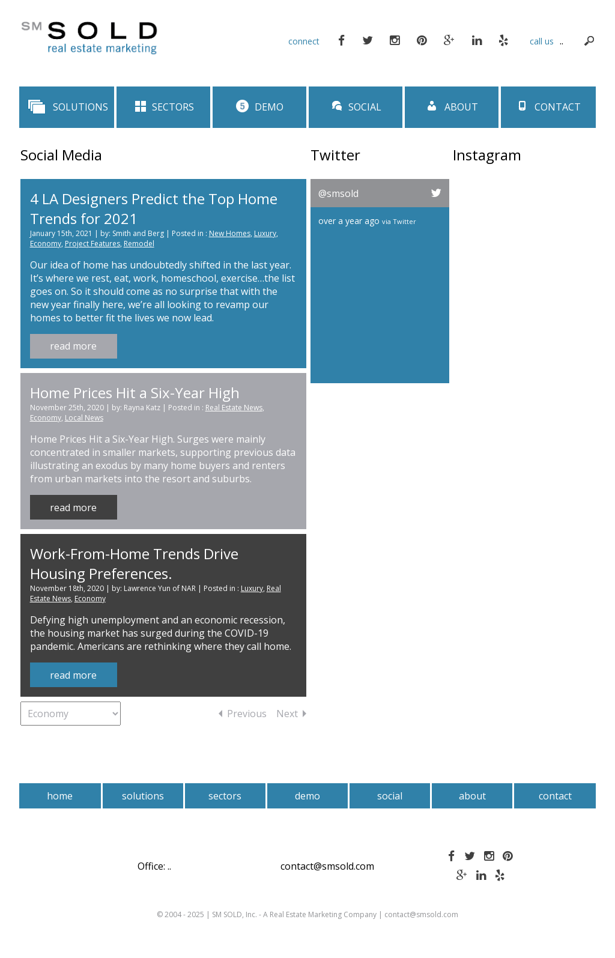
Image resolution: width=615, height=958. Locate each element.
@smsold (338, 193)
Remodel (139, 243)
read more (73, 346)
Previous (243, 713)
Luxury (265, 233)
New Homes (229, 233)
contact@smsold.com (327, 866)
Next (291, 713)
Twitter (404, 221)
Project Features (92, 243)
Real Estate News (233, 407)
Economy (45, 243)
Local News (84, 418)
